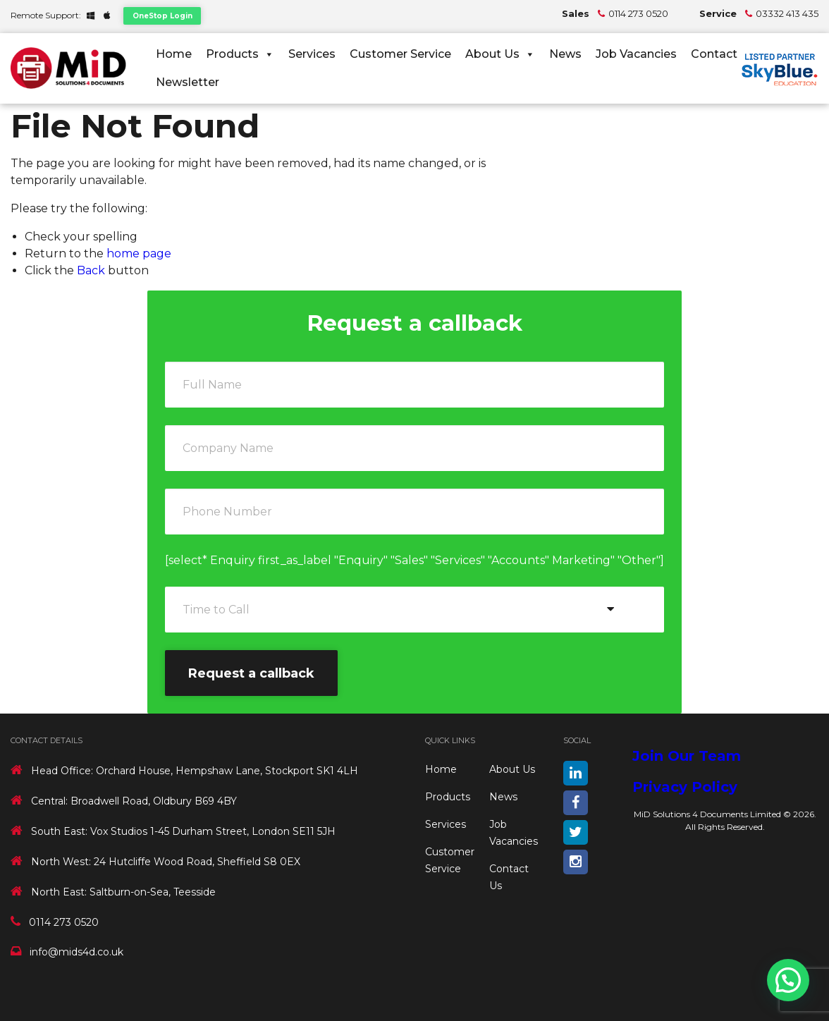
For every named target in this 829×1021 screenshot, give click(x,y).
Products (240, 54)
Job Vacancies (636, 54)
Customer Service (400, 54)
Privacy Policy (684, 786)
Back (91, 270)
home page (138, 253)
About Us (500, 54)
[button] (788, 980)
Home (174, 54)
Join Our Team (686, 755)
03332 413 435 (787, 13)
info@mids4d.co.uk (76, 952)
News (565, 54)
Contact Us (723, 54)
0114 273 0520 (638, 13)
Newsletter (187, 82)
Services (312, 54)
